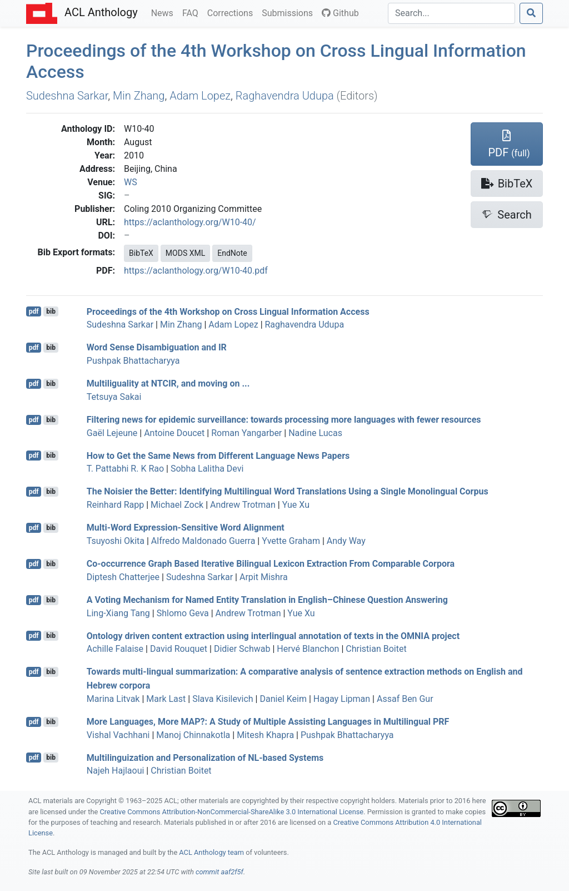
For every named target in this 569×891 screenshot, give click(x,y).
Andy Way (346, 541)
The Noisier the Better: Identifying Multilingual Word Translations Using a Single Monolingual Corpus (287, 491)
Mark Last (166, 699)
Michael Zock (177, 504)
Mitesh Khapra (265, 735)
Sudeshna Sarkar (67, 95)
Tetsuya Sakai (114, 397)
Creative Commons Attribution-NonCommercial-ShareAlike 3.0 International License (232, 812)
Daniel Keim (283, 699)
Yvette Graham (291, 541)
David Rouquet (178, 649)
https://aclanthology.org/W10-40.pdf (196, 270)
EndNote (232, 253)
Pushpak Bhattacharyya (133, 360)
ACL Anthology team (211, 852)
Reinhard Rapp (115, 504)
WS (130, 182)
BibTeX (141, 253)
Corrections (232, 12)
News (164, 12)
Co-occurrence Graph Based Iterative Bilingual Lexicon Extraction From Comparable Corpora (271, 563)
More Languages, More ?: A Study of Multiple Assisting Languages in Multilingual (268, 721)
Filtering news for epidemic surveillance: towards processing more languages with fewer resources (284, 419)
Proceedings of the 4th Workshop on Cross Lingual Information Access (228, 311)
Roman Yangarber (246, 433)
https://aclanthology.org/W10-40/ (190, 222)
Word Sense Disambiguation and (157, 347)
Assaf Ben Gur (405, 699)
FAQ (192, 12)
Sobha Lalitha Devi (207, 468)
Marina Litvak (113, 699)
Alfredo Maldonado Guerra (203, 541)
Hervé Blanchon (308, 649)
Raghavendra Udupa (285, 95)
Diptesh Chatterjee (123, 577)
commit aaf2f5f (219, 872)
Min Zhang (138, 95)
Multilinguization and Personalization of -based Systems (205, 757)
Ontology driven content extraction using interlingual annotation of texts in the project (273, 635)
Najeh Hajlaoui (115, 770)
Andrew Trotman (243, 504)
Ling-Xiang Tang (118, 613)
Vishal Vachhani (118, 735)
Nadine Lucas (315, 433)
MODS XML (185, 253)
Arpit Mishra (263, 577)
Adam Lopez (200, 95)
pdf (34, 311)
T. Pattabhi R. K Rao (125, 468)
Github (340, 13)
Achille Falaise (115, 649)
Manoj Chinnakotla (193, 735)
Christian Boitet (376, 649)
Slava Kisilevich (222, 699)
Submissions (289, 12)
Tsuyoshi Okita (115, 541)
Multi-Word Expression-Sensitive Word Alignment (185, 527)
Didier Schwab (242, 649)
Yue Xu (296, 504)
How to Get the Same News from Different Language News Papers (218, 455)
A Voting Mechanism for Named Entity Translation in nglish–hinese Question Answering (267, 600)
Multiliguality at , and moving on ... (168, 383)
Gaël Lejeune (112, 433)
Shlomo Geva (183, 613)
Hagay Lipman (341, 699)
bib (51, 311)
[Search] (451, 13)
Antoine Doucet (174, 433)
